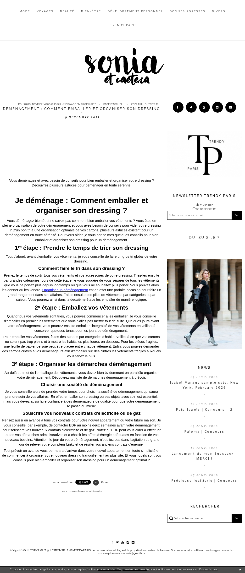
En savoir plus (208, 569)
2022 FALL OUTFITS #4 (145, 104)
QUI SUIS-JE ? (204, 238)
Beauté (67, 11)
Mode (25, 11)
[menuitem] (25, 15)
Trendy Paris (123, 25)
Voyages (45, 11)
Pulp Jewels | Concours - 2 (204, 409)
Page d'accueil (113, 104)
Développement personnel (135, 11)
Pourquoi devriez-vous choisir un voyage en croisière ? (57, 104)
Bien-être (91, 11)
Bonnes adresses (188, 11)
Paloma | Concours (204, 431)
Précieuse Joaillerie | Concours (204, 480)
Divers (218, 11)
